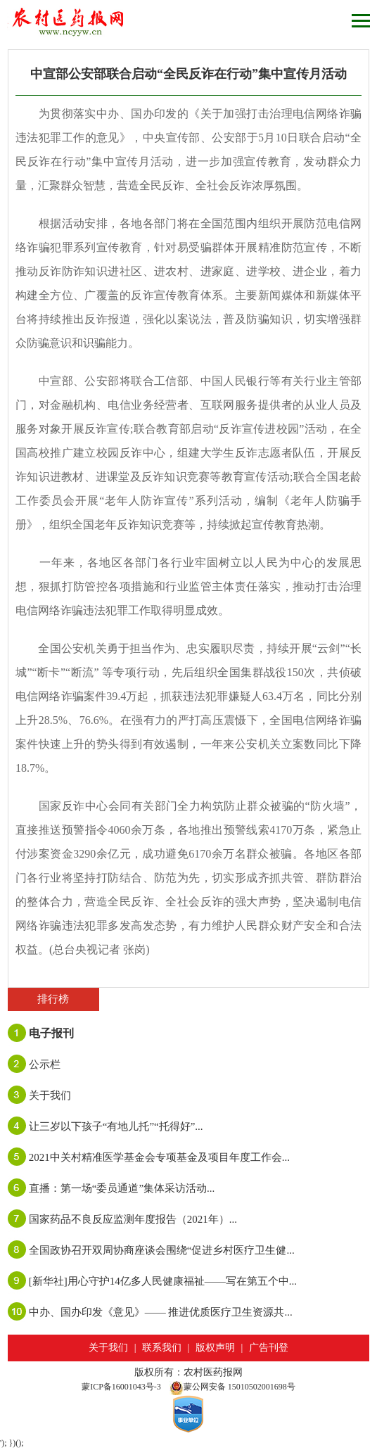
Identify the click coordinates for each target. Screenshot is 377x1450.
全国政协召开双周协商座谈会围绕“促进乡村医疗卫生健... (162, 1250)
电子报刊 (51, 1033)
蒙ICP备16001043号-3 (121, 1387)
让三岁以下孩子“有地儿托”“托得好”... (116, 1126)
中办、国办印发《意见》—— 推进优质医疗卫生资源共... (161, 1312)
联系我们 (161, 1347)
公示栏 (44, 1064)
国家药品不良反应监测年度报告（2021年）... (133, 1219)
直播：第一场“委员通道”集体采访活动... (122, 1188)
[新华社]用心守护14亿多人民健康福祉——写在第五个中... (163, 1281)
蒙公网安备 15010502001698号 (232, 1387)
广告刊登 (268, 1347)
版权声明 (215, 1347)
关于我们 (50, 1095)
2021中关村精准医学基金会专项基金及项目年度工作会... (159, 1157)
